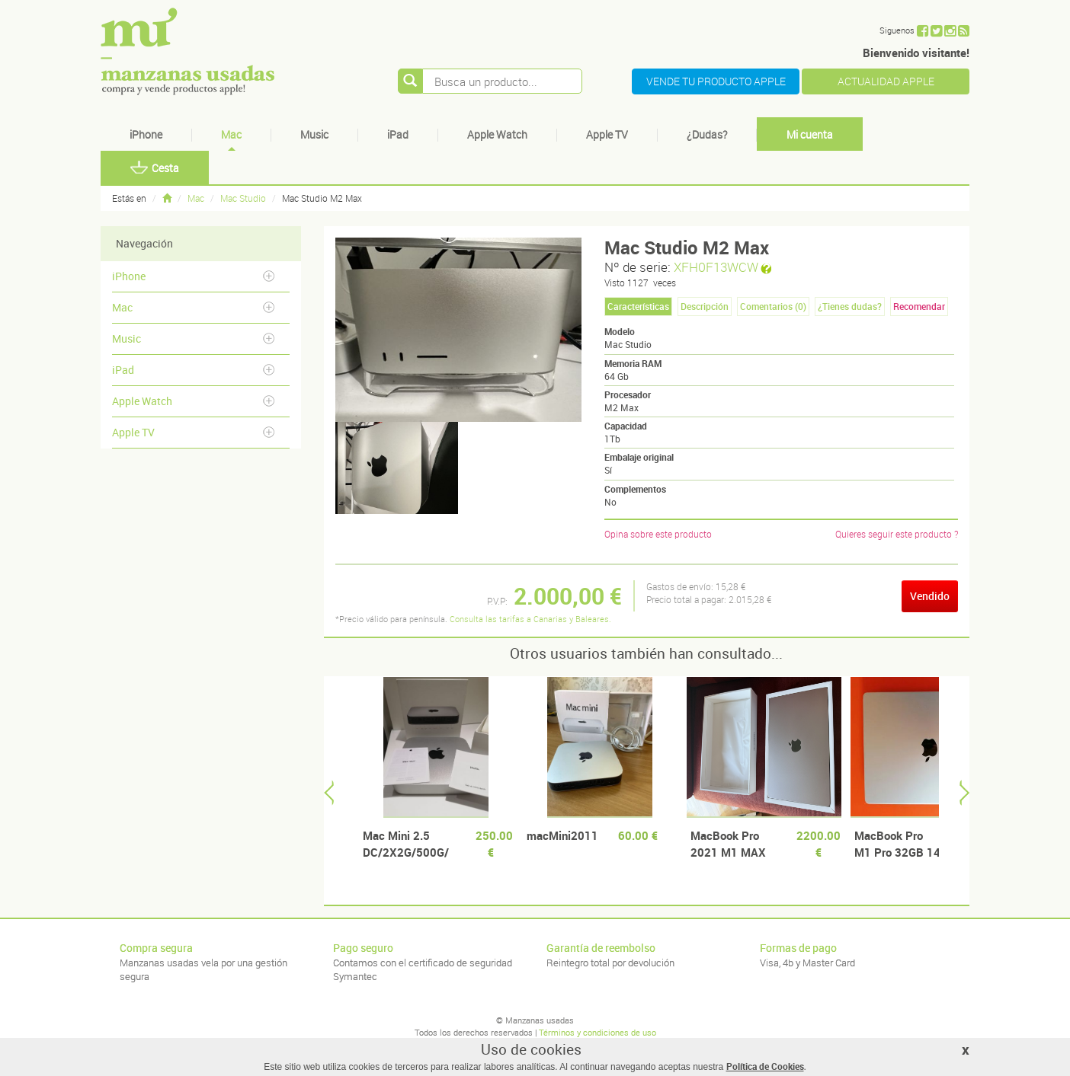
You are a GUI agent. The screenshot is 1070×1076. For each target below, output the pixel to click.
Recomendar (919, 306)
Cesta (154, 168)
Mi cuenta (809, 134)
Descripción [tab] (705, 306)
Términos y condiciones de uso (597, 1032)
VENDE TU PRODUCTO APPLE (716, 81)
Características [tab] (638, 306)
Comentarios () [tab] (773, 306)
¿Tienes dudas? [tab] (850, 306)
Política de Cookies (765, 1066)
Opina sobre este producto (658, 534)
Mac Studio (243, 198)
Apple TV (607, 134)
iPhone (146, 134)
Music (314, 134)
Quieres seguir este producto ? (896, 534)
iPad (397, 134)
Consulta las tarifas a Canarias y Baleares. (530, 618)
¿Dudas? (707, 134)
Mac (231, 134)
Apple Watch (497, 134)
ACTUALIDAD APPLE (886, 81)
